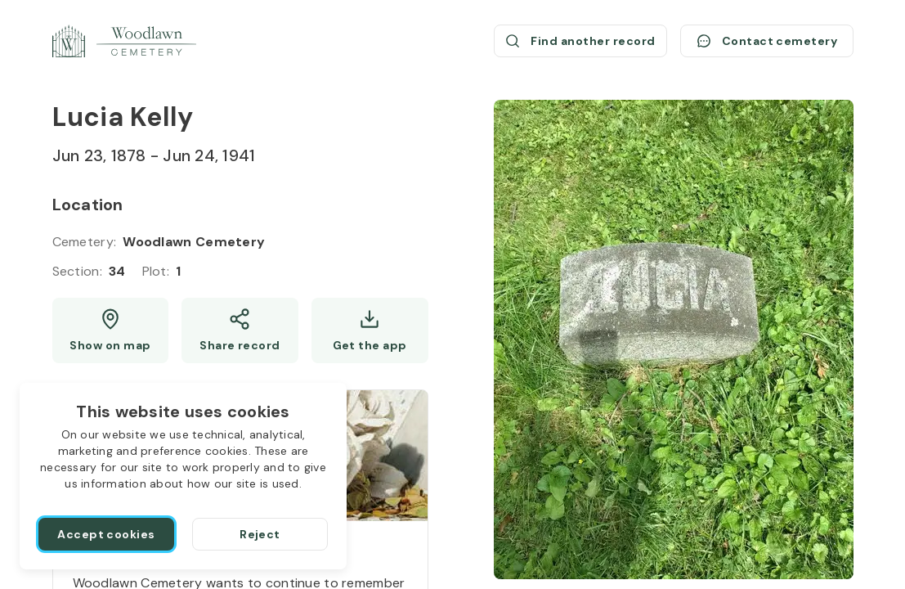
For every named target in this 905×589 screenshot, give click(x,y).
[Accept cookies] (106, 534)
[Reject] (260, 534)
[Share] (239, 330)
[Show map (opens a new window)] (110, 330)
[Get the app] (369, 330)
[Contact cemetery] (766, 41)
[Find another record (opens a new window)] (580, 41)
